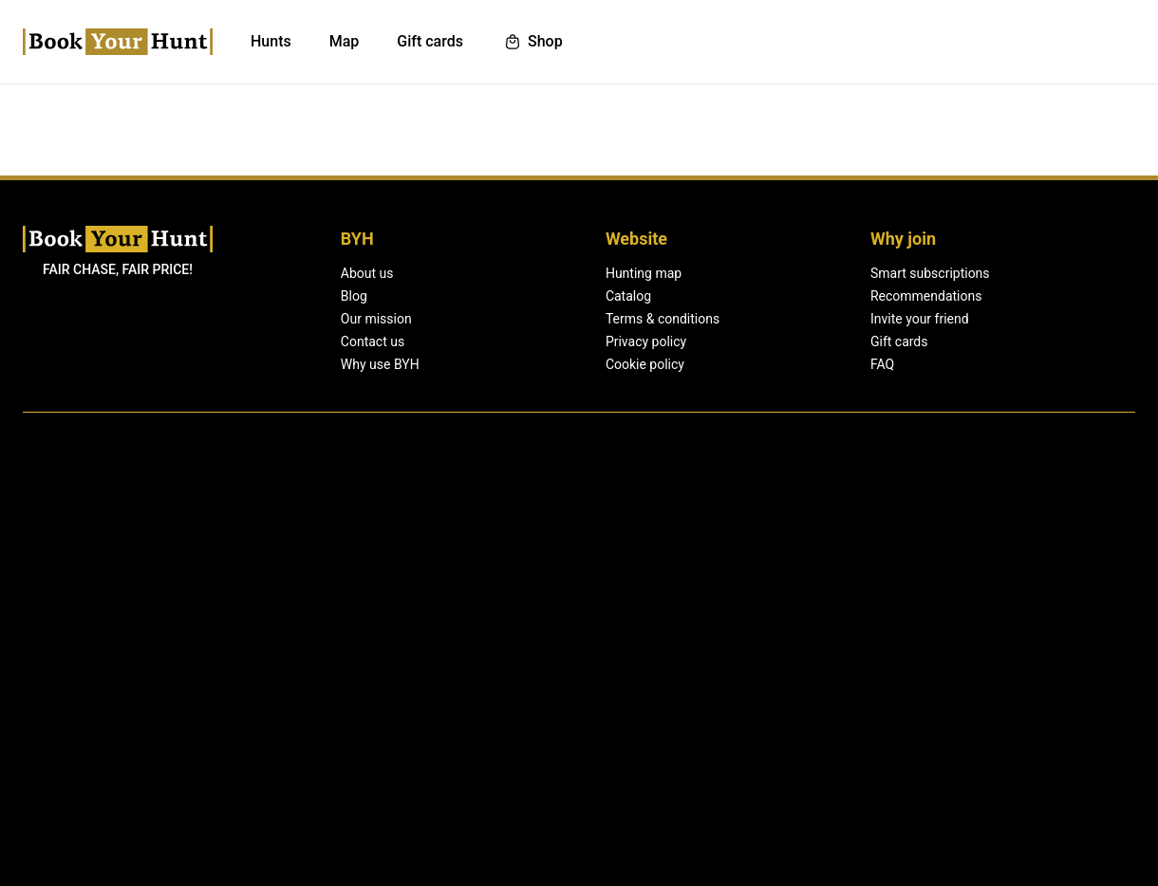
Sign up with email (543, 369)
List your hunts (947, 41)
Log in (1048, 41)
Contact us (373, 712)
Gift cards (766, 712)
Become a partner (991, 689)
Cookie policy (578, 735)
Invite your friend (788, 689)
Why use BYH (380, 735)
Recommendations (795, 666)
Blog (354, 666)
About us (368, 644)
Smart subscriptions (798, 644)
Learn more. (775, 865)
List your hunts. (610, 497)
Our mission (376, 689)
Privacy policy (579, 712)
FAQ (750, 735)
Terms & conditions (596, 689)
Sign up (1109, 41)
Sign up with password (550, 439)
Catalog (562, 666)
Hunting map (577, 644)
